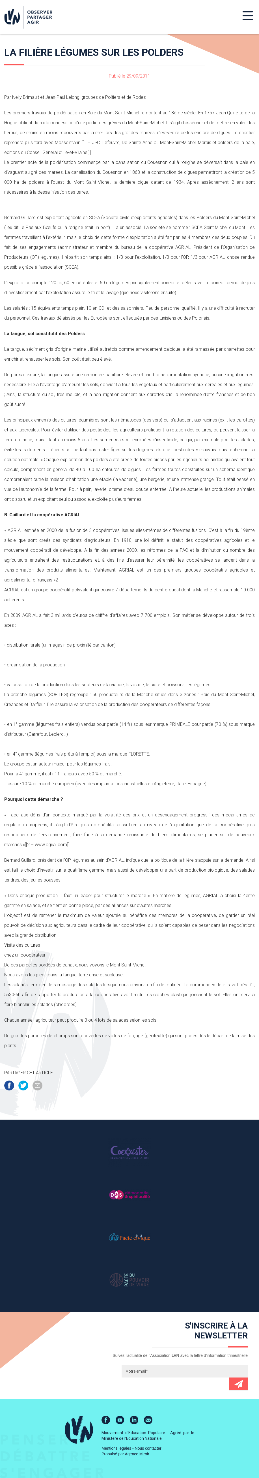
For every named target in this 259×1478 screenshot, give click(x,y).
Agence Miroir (137, 1454)
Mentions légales (116, 1448)
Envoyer (238, 1384)
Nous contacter (148, 1448)
